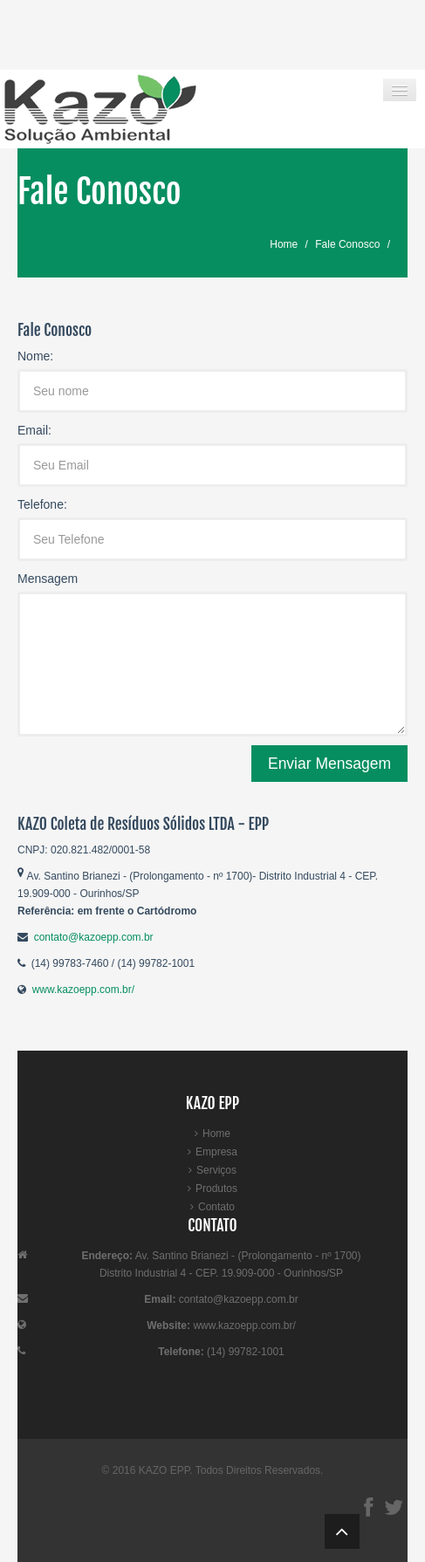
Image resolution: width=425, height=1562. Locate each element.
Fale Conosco (347, 244)
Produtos (216, 1188)
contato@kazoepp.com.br (94, 937)
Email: (34, 430)
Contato (216, 1207)
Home (284, 244)
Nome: (35, 356)
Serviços (216, 1170)
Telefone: (42, 504)
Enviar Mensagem (329, 763)
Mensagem (47, 579)
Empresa (216, 1152)
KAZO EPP (164, 1470)
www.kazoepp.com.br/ (83, 989)
